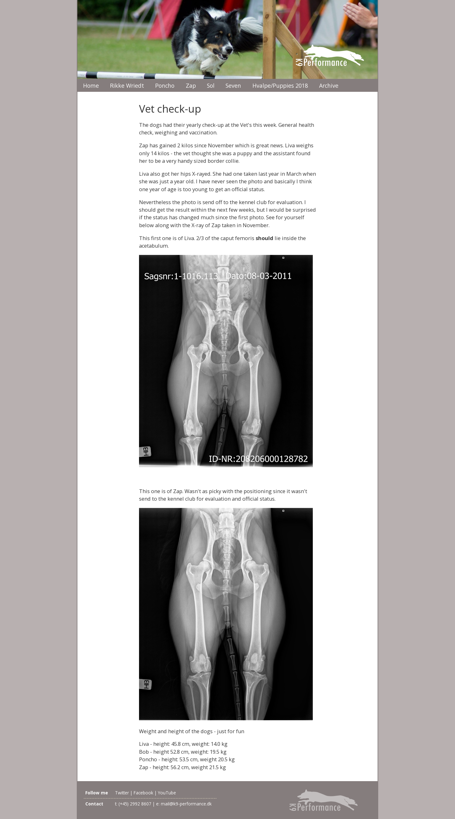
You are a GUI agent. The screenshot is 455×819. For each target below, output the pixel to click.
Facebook (143, 793)
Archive (328, 85)
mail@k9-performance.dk (186, 804)
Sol (211, 85)
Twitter (122, 793)
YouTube (167, 793)
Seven (233, 85)
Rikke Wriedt (127, 85)
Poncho (164, 85)
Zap (191, 85)
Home (91, 85)
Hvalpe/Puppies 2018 (280, 85)
